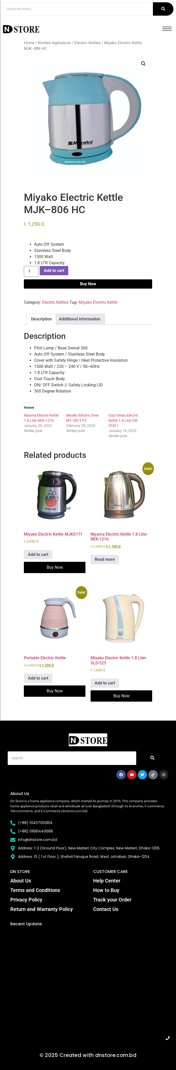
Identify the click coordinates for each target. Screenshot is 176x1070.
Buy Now (88, 283)
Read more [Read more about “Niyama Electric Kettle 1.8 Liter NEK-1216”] (105, 559)
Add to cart (54, 270)
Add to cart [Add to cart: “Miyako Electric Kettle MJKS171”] (38, 554)
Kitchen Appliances (54, 43)
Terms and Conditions (35, 890)
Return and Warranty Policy (41, 909)
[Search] (78, 9)
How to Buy (106, 890)
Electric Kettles (87, 43)
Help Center (106, 881)
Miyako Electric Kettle (98, 302)
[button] (143, 63)
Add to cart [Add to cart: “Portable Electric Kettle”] (38, 678)
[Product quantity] (31, 271)
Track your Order (112, 900)
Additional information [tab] (79, 319)
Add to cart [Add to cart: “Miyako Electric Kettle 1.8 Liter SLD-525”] (105, 683)
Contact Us (105, 909)
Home (29, 43)
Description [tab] (41, 319)
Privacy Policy (26, 900)
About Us (20, 881)
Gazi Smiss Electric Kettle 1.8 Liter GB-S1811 (123, 420)
